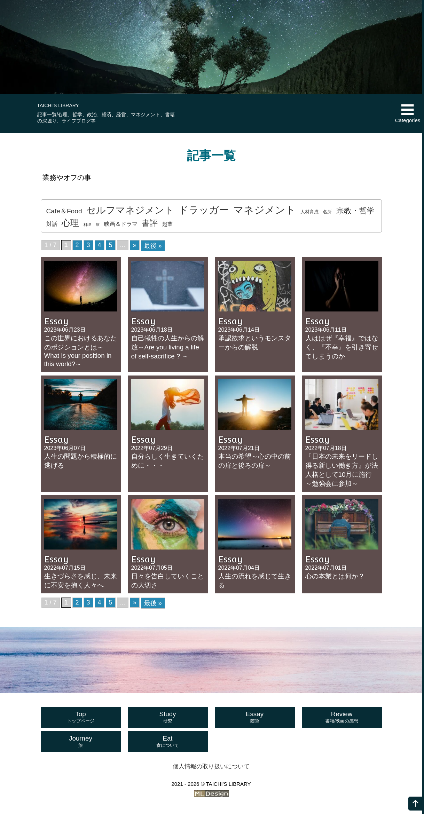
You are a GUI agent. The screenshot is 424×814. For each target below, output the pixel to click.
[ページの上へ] (415, 804)
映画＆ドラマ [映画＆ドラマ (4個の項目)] (121, 224)
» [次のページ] (134, 245)
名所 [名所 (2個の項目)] (327, 211)
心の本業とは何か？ (335, 576)
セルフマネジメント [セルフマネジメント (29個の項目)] (130, 210)
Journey (81, 742)
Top (81, 717)
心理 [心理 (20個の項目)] (70, 223)
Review (342, 717)
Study (168, 717)
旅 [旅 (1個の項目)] (98, 224)
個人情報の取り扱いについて (211, 766)
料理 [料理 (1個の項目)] (87, 224)
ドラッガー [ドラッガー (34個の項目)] (204, 209)
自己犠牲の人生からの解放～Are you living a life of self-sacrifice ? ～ (167, 347)
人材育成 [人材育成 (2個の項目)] (309, 211)
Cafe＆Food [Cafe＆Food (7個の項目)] (64, 211)
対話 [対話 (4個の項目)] (51, 224)
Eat (168, 742)
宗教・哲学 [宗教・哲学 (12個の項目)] (355, 210)
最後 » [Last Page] (153, 245)
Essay (255, 717)
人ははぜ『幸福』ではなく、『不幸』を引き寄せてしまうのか (341, 347)
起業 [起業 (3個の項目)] (167, 224)
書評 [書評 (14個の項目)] (150, 223)
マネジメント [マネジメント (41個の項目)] (264, 209)
